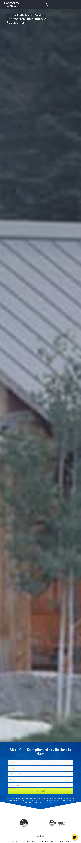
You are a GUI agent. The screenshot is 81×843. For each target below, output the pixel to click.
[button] (75, 837)
